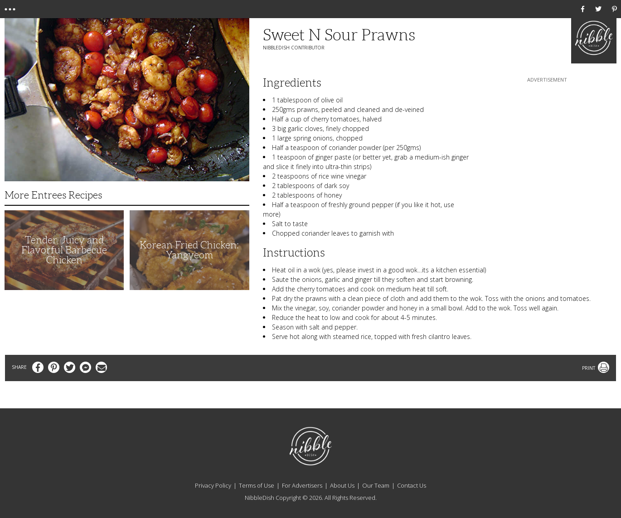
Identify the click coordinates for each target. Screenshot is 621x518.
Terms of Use (256, 485)
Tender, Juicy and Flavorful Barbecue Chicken (64, 250)
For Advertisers (302, 485)
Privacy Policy (213, 485)
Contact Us (411, 485)
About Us (342, 485)
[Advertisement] (547, 141)
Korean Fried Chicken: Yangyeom (189, 250)
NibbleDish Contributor (294, 47)
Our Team (375, 485)
